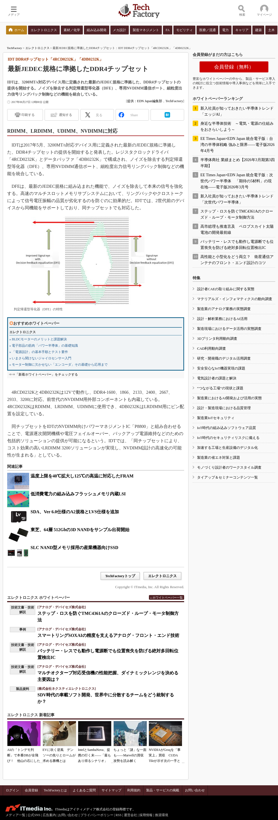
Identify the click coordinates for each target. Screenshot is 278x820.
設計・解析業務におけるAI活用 (222, 319)
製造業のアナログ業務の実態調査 (224, 309)
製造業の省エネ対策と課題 (218, 457)
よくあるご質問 (84, 790)
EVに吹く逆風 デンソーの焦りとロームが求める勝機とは (59, 755)
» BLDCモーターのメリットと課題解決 (38, 339)
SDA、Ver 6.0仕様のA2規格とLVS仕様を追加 (75, 511)
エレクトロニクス (37, 48)
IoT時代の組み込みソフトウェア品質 (226, 428)
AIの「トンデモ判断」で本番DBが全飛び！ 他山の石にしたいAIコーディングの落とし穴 (23, 761)
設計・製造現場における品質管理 (224, 408)
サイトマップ (111, 790)
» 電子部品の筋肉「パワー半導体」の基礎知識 (43, 345)
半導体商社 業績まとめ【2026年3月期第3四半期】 (237, 163)
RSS (118, 815)
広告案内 (49, 815)
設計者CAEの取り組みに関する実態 (225, 289)
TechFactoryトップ (120, 576)
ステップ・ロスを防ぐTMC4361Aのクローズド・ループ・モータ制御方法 (236, 214)
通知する (65, 115)
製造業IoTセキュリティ (216, 418)
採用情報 (145, 815)
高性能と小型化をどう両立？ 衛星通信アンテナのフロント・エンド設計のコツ (237, 260)
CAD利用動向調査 (211, 348)
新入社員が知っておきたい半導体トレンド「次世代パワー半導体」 (237, 199)
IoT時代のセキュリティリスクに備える (228, 438)
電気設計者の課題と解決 (216, 378)
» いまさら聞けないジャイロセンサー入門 (40, 358)
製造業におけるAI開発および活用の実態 (229, 398)
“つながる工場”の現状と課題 (220, 388)
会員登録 (31, 790)
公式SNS (34, 815)
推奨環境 (161, 815)
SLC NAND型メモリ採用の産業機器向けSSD (74, 547)
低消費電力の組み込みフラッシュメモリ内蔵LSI (78, 494)
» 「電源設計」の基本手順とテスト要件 (38, 352)
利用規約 (133, 790)
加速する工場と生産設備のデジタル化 (227, 448)
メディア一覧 (15, 815)
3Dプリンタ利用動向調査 (217, 338)
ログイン (12, 790)
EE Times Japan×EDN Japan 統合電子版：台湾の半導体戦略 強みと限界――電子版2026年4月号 (237, 145)
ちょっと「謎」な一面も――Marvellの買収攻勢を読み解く (129, 755)
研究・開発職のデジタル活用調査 (224, 358)
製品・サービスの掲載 (162, 790)
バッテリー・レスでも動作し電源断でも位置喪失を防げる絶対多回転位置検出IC (237, 245)
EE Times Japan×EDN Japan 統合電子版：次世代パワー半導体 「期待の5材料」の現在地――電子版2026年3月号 (236, 181)
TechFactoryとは (55, 790)
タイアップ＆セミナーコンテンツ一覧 (227, 477)
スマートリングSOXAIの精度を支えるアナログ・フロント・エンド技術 (108, 635)
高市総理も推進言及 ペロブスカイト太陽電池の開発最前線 (237, 229)
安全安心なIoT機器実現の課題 (221, 368)
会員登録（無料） (234, 67)
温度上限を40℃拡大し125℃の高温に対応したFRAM (82, 476)
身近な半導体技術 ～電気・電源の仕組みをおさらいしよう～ (237, 126)
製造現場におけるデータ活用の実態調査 (229, 329)
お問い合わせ (195, 790)
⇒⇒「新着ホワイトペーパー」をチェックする (43, 374)
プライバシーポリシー (96, 815)
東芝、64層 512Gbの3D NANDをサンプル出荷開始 (80, 529)
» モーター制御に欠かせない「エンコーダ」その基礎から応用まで (58, 364)
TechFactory (14, 48)
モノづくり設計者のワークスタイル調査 (229, 467)
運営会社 (130, 815)
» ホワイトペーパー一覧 (166, 597)
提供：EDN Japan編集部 (144, 101)
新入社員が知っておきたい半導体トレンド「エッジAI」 (237, 111)
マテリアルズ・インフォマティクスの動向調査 (234, 299)
